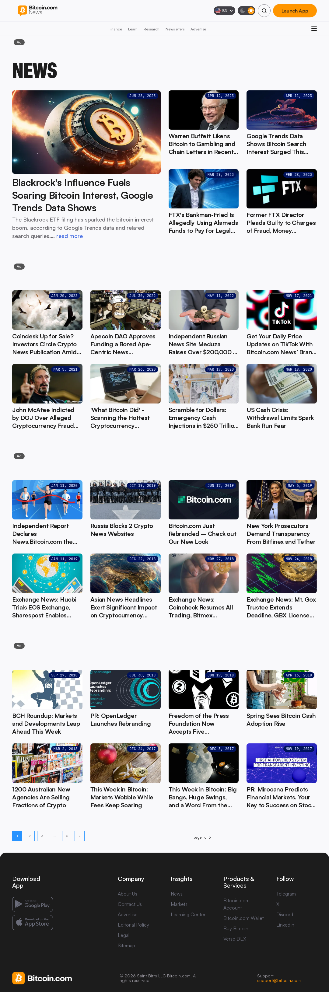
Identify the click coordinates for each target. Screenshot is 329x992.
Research (151, 29)
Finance (115, 29)
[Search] (264, 10)
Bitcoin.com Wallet (243, 918)
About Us (127, 894)
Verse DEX (234, 939)
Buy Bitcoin (235, 928)
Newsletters (175, 29)
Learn (133, 29)
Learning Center (188, 914)
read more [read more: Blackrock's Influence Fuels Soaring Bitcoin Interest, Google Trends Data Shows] (69, 235)
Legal (123, 935)
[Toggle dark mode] (246, 10)
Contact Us (130, 904)
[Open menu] (314, 28)
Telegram (286, 894)
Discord (284, 914)
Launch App (295, 11)
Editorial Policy (133, 925)
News (177, 894)
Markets (179, 904)
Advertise (198, 29)
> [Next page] (80, 836)
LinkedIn (285, 925)
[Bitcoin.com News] (37, 10)
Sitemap (126, 945)
